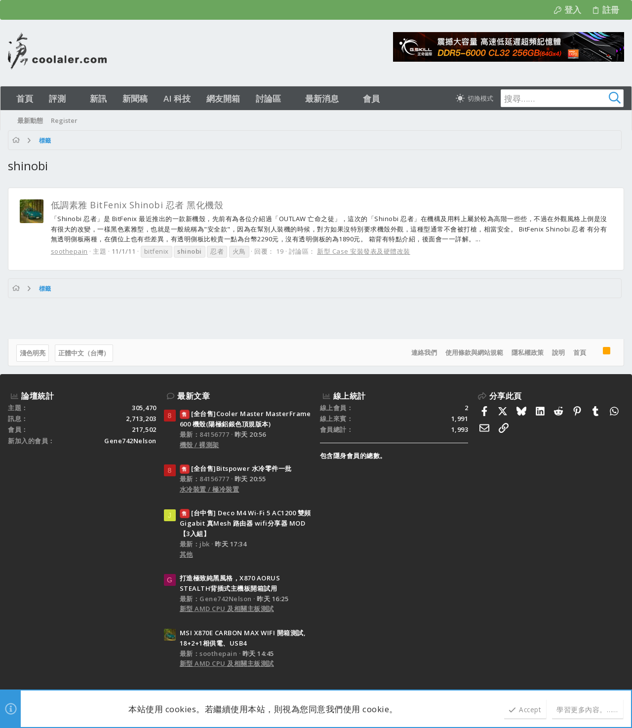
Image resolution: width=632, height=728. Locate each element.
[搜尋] (562, 98)
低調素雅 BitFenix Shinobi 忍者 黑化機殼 (137, 205)
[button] (74, 98)
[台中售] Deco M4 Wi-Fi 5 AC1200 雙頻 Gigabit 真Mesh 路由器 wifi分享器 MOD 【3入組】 (245, 523)
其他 (186, 554)
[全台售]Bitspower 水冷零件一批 (236, 468)
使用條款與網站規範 (474, 352)
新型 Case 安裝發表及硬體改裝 (364, 251)
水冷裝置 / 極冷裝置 (209, 489)
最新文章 (193, 395)
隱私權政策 (528, 352)
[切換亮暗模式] (474, 98)
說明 (558, 352)
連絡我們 (424, 352)
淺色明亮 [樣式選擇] (32, 352)
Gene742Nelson (130, 440)
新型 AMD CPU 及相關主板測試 (227, 608)
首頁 (579, 352)
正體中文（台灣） (84, 352)
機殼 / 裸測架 (199, 444)
